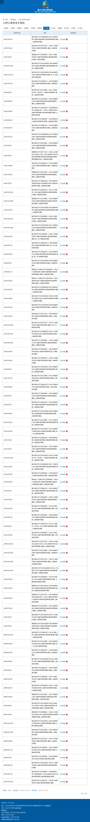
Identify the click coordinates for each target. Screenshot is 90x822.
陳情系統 (4, 810)
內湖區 (26, 28)
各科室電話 (17, 808)
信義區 (60, 28)
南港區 (19, 28)
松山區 (66, 28)
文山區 (80, 28)
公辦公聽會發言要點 (24, 19)
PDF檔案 (63, 39)
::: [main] (3, 19)
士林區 (12, 28)
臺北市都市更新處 (45, 6)
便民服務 (13, 19)
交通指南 (47, 805)
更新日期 (4, 803)
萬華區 (39, 28)
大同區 (33, 28)
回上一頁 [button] (84, 793)
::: (0, 14)
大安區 (73, 28)
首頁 (6, 19)
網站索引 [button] (2, 2)
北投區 (6, 28)
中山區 (53, 28)
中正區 (46, 28)
